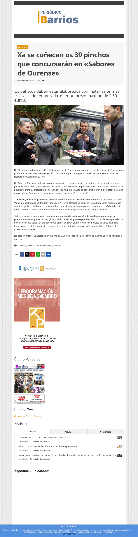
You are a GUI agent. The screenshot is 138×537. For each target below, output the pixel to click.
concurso (22, 246)
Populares (69, 432)
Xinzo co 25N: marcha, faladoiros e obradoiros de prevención (48, 446)
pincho (31, 246)
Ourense (22, 47)
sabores (57, 246)
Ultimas (32, 431)
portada (38, 246)
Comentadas (105, 432)
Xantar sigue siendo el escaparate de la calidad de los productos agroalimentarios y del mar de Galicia (67, 455)
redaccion (24, 80)
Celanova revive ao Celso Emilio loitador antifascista (43, 437)
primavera (47, 246)
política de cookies (71, 532)
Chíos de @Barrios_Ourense (28, 416)
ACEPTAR (69, 534)
